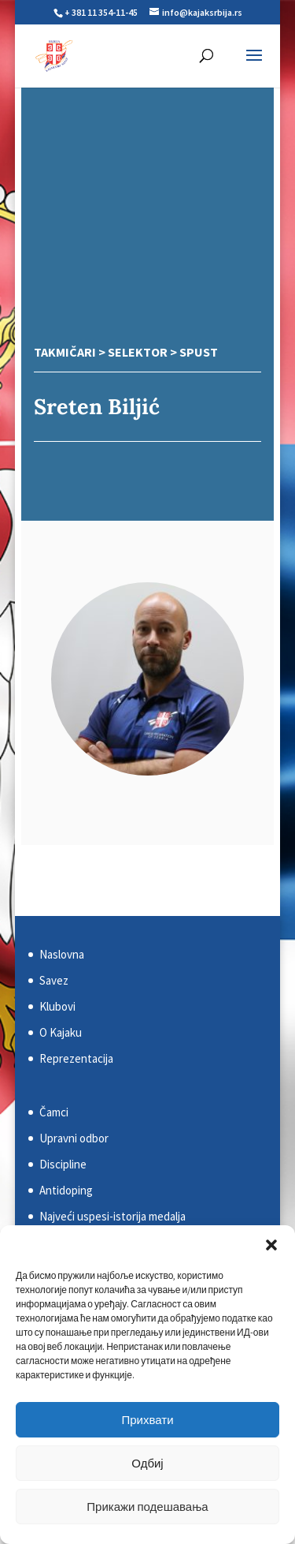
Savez (53, 980)
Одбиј (147, 1463)
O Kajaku (60, 1032)
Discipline (63, 1164)
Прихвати (147, 1419)
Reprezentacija (76, 1058)
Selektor (138, 352)
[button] (271, 1245)
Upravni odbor (74, 1138)
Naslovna (61, 954)
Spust (198, 352)
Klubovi (57, 1006)
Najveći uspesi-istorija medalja (112, 1216)
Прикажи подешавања (147, 1506)
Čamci (53, 1112)
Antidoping (66, 1190)
